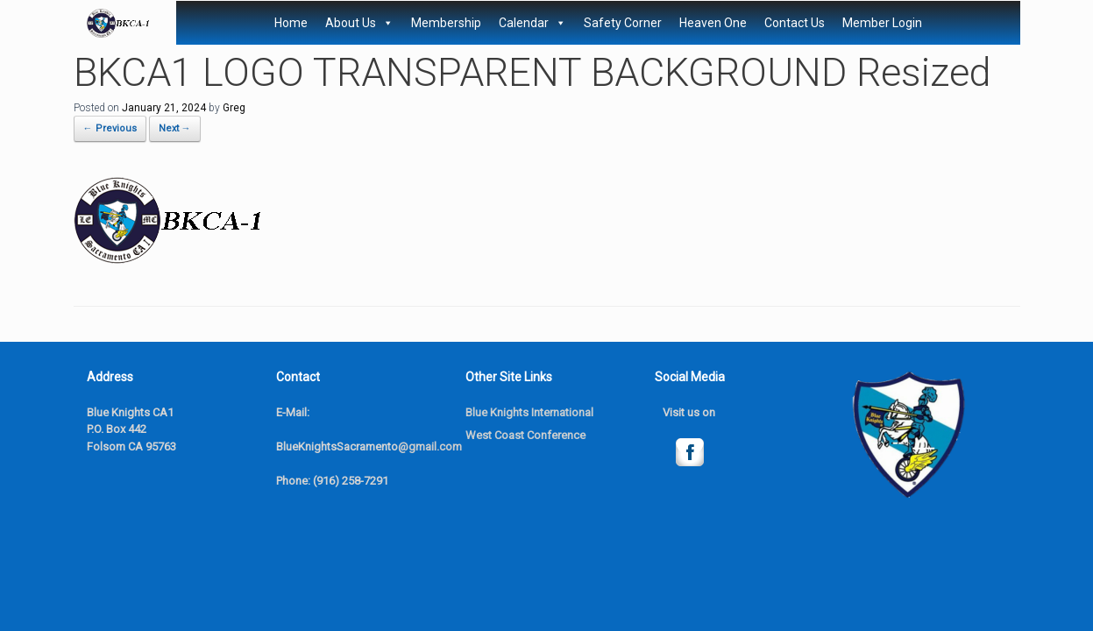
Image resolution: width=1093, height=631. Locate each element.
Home (291, 23)
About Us (359, 23)
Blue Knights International (529, 412)
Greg (234, 108)
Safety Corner (623, 23)
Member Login (882, 23)
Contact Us (794, 23)
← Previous (110, 128)
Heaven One (713, 23)
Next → (175, 128)
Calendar (532, 23)
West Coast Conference (525, 435)
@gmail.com (430, 446)
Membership (446, 23)
